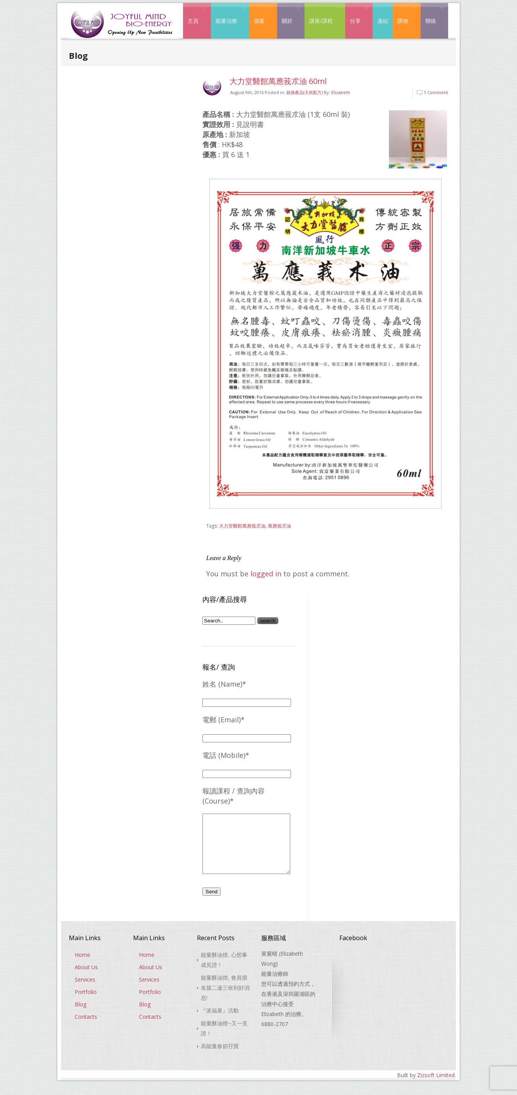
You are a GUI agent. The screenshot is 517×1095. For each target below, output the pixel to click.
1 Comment (436, 92)
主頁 (195, 14)
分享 (357, 14)
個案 (261, 14)
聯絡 (432, 14)
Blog (80, 1016)
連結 (382, 20)
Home (82, 966)
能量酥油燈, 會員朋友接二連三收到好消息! (225, 999)
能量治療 (228, 14)
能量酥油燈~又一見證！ (224, 1040)
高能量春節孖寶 (220, 1057)
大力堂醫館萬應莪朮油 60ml (278, 81)
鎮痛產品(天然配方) (304, 92)
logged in (265, 573)
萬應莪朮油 (279, 526)
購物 (404, 14)
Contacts (86, 1028)
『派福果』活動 (220, 1022)
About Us (86, 978)
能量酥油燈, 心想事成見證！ (224, 971)
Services (85, 991)
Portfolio (86, 1003)
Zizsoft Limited (436, 1086)
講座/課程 (323, 14)
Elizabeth (340, 92)
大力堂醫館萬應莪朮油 (242, 526)
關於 (289, 14)
